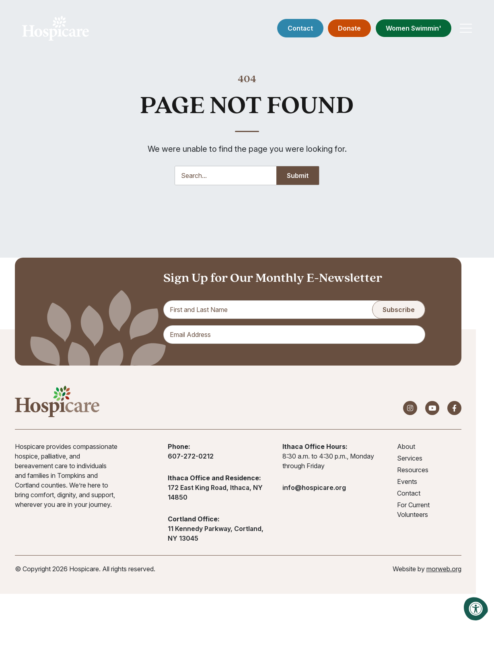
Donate (349, 28)
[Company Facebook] (454, 408)
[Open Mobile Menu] (466, 28)
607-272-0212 (191, 456)
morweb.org (443, 569)
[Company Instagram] (410, 408)
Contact (300, 28)
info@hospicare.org (314, 488)
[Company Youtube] (432, 408)
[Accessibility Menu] (476, 609)
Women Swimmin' (413, 28)
